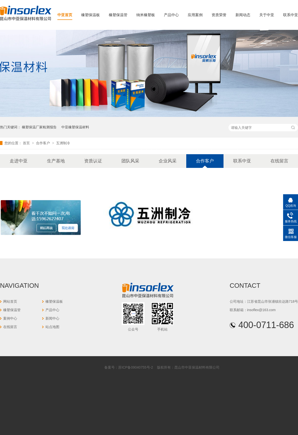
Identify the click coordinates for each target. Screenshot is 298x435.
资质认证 (93, 160)
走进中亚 (19, 160)
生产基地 (56, 160)
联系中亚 (290, 15)
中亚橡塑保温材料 (75, 127)
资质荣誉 (219, 15)
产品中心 (171, 15)
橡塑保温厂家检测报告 (39, 127)
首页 (27, 143)
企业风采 (168, 160)
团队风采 (130, 160)
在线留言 (279, 160)
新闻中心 (52, 318)
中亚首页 (64, 15)
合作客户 (43, 143)
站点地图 (52, 327)
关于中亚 (266, 15)
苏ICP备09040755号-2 (135, 367)
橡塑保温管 (118, 15)
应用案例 (195, 15)
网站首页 (10, 301)
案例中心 (10, 318)
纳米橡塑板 (145, 15)
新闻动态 (242, 15)
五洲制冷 (63, 143)
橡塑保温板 (90, 15)
